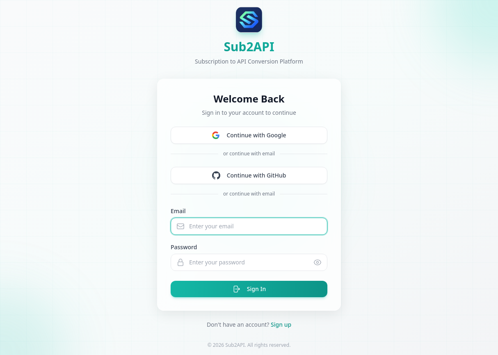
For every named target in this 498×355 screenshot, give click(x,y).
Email (178, 211)
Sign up (281, 324)
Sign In (249, 289)
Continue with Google (249, 135)
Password (184, 247)
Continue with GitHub (249, 175)
